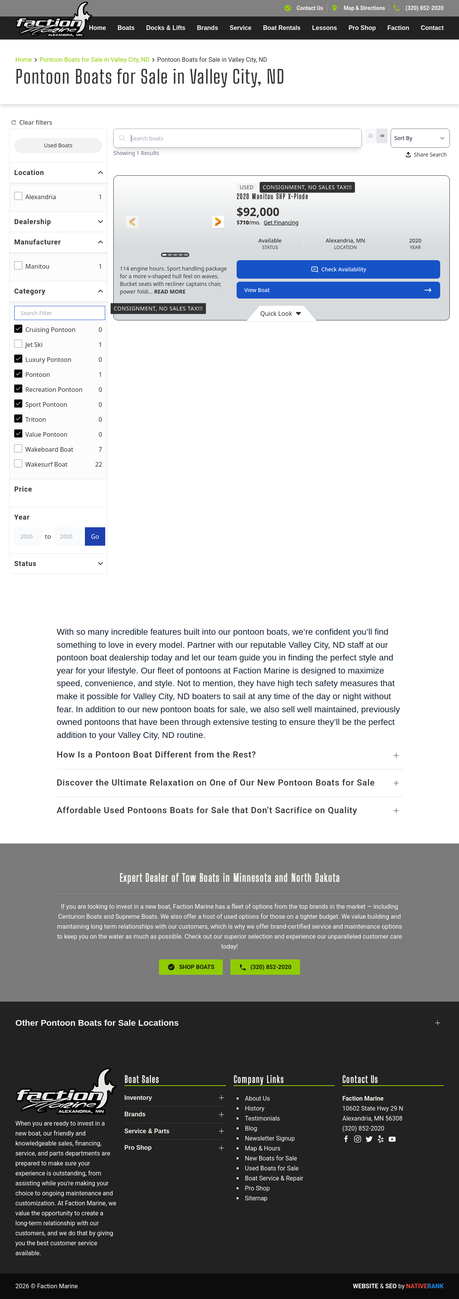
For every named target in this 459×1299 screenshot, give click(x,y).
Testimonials (262, 1118)
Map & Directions (364, 8)
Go (95, 536)
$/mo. (267, 222)
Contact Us (310, 8)
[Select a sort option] (420, 138)
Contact (432, 28)
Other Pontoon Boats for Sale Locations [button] (97, 1023)
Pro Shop (257, 1188)
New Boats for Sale (271, 1158)
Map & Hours (263, 1148)
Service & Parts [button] (146, 1131)
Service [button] (241, 28)
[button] (132, 222)
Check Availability (338, 269)
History (255, 1108)
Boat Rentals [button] (282, 28)
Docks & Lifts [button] (165, 28)
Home (97, 28)
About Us (257, 1098)
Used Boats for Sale (272, 1168)
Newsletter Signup (270, 1138)
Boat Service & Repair (274, 1178)
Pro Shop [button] (362, 28)
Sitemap (256, 1198)
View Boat (338, 290)
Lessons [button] (324, 28)
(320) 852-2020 (425, 8)
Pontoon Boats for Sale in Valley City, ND (94, 59)
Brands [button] (207, 28)
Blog (251, 1128)
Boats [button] (126, 28)
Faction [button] (398, 28)
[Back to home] (53, 20)
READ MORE (169, 291)
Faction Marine (362, 1098)
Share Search (426, 154)
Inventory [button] (138, 1097)
